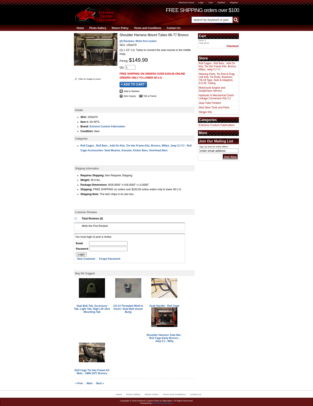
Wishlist (221, 2)
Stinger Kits (205, 112)
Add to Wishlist (131, 91)
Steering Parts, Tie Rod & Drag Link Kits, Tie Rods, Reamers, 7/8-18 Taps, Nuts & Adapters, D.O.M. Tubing (217, 78)
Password (82, 248)
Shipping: (86, 189)
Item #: (85, 121)
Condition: (86, 131)
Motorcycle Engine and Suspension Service (212, 89)
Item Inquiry (130, 96)
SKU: (123, 45)
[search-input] (212, 20)
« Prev (79, 383)
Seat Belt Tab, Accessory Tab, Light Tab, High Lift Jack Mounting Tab (92, 308)
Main (89, 383)
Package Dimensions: (93, 184)
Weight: (85, 180)
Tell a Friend (149, 96)
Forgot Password (109, 258)
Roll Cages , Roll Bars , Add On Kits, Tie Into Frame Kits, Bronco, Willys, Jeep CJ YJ (132, 145)
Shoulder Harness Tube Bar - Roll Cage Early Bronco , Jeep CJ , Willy (164, 338)
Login (200, 2)
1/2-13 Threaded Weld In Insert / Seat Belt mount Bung (128, 308)
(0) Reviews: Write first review (138, 41)
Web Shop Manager (162, 403)
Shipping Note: (89, 194)
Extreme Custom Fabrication (107, 126)
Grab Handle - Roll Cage (164, 305)
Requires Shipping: (92, 175)
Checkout (232, 46)
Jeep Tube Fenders (210, 102)
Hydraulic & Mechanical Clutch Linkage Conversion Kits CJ (216, 97)
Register (234, 2)
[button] (215, 20)
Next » (100, 383)
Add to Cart (133, 84)
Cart (210, 2)
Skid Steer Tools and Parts (214, 107)
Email (79, 243)
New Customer (86, 258)
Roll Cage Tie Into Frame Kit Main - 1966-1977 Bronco (92, 372)
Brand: (84, 126)
